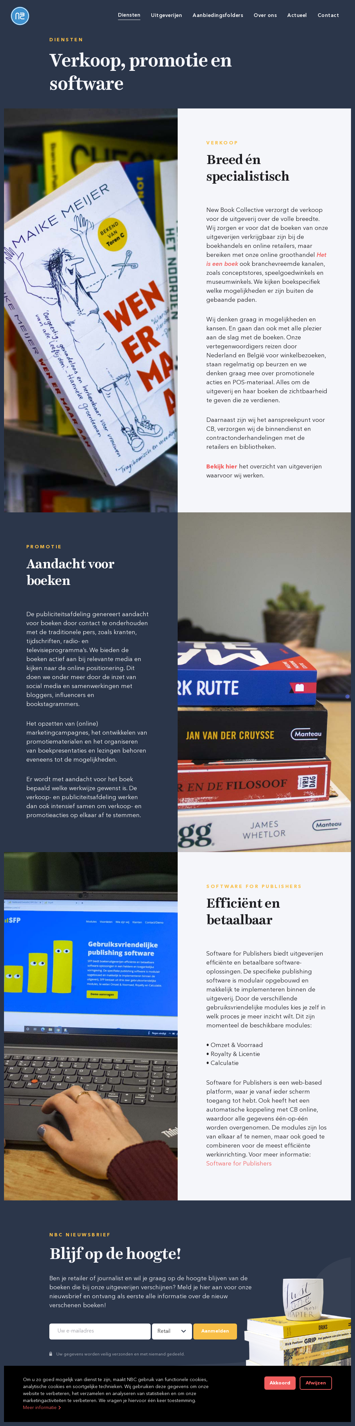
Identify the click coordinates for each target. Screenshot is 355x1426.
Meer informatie (40, 1407)
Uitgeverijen (166, 15)
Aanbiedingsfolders (218, 15)
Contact (328, 15)
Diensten (129, 15)
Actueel (297, 15)
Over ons (265, 15)
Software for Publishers (239, 1164)
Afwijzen (316, 1383)
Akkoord (280, 1383)
